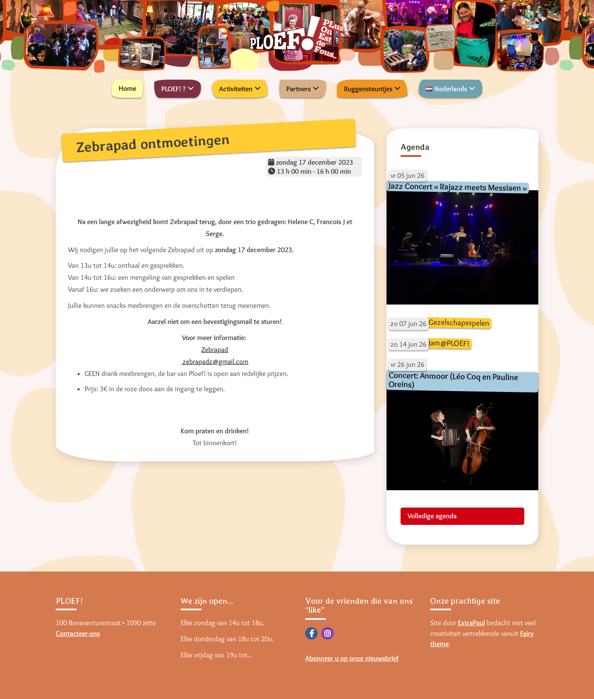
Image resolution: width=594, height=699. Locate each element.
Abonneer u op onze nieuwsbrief (352, 658)
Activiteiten (235, 89)
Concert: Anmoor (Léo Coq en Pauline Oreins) (453, 380)
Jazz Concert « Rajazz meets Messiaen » (457, 186)
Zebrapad (214, 349)
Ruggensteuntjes (368, 89)
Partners (298, 89)
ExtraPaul (471, 623)
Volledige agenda (432, 516)
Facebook (311, 633)
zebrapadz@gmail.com (214, 361)
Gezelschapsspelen (458, 322)
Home (127, 88)
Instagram (327, 633)
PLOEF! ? (173, 89)
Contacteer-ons (78, 633)
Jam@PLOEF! (448, 343)
